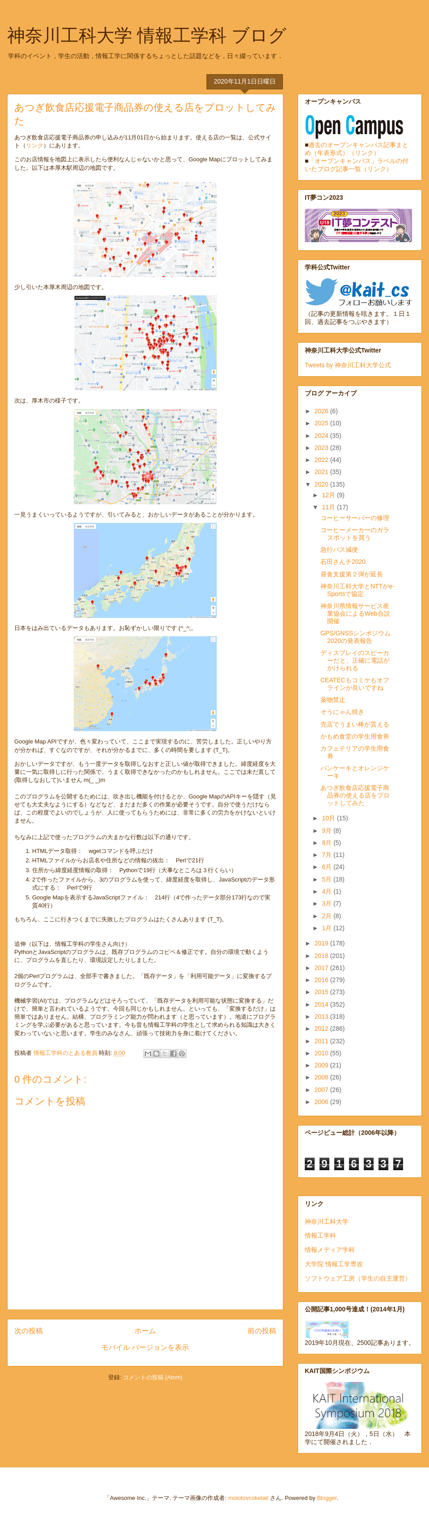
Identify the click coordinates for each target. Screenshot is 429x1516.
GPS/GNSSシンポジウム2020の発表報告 (355, 637)
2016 (322, 979)
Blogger (326, 1498)
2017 (322, 967)
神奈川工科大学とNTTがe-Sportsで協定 (357, 590)
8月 (327, 842)
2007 (322, 1089)
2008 (322, 1077)
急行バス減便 (339, 549)
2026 (322, 411)
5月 (327, 879)
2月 (327, 916)
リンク (34, 145)
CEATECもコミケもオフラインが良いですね (354, 683)
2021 (322, 471)
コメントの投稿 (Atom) (153, 1377)
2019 (322, 943)
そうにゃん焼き (342, 711)
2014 (322, 1004)
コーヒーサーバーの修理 (354, 517)
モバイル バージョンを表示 (145, 1347)
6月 (327, 866)
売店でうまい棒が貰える (354, 724)
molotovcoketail (248, 1498)
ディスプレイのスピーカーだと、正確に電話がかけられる (355, 660)
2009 (322, 1065)
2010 (322, 1053)
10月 (329, 818)
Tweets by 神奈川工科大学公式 (348, 365)
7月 (327, 854)
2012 (322, 1028)
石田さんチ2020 (343, 561)
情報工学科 (320, 1235)
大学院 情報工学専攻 (334, 1264)
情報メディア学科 (330, 1249)
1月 (327, 928)
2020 (322, 484)
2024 (322, 435)
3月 (327, 903)
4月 (327, 891)
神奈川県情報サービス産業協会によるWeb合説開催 (355, 613)
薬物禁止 (332, 699)
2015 (322, 991)
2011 (322, 1041)
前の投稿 (262, 1331)
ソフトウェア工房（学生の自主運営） (358, 1278)
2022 (322, 459)
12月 (329, 495)
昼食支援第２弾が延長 (351, 574)
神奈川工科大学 (327, 1221)
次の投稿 (28, 1331)
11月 (329, 507)
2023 (322, 447)
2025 (322, 423)
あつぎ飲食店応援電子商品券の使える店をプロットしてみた (355, 795)
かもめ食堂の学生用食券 (354, 736)
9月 (327, 830)
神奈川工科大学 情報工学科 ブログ (146, 35)
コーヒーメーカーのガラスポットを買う (354, 533)
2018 (322, 955)
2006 (322, 1101)
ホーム (145, 1331)
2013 (322, 1016)
